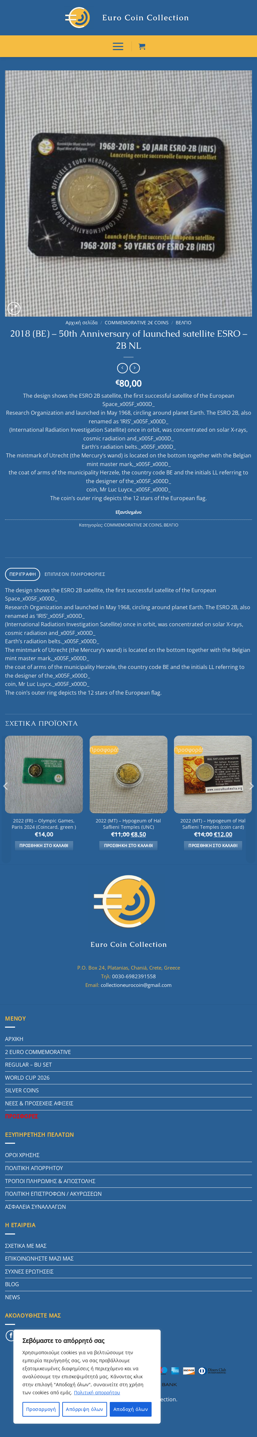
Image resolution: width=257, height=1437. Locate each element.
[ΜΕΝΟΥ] (117, 45)
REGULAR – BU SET (28, 1061)
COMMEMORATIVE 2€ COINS (137, 321)
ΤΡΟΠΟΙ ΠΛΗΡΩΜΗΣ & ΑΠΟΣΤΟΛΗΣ (50, 1178)
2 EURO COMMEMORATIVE (38, 1049)
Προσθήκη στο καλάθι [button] (44, 842)
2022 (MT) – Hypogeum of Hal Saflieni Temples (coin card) (213, 821)
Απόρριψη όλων (84, 1409)
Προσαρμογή (41, 1409)
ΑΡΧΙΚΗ (14, 1036)
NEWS (12, 1294)
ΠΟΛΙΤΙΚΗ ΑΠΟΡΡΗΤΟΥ (34, 1165)
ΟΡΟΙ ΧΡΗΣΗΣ (22, 1152)
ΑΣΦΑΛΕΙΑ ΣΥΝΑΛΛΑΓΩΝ (35, 1203)
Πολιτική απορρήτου (97, 1392)
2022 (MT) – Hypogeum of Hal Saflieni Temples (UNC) (128, 821)
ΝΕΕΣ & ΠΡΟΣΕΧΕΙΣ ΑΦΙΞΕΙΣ (39, 1100)
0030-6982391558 (134, 973)
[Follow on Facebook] (11, 1332)
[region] (87, 1377)
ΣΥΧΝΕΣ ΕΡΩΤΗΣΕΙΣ (29, 1268)
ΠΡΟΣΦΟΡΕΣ (21, 1113)
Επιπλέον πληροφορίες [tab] (70, 572)
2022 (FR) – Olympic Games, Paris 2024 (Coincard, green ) (44, 821)
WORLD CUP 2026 (27, 1074)
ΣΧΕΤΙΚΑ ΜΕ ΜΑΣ (26, 1242)
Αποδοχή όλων (130, 1409)
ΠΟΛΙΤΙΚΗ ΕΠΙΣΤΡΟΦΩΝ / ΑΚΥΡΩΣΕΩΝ (53, 1190)
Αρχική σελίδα (82, 321)
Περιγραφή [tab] (21, 572)
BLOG (12, 1281)
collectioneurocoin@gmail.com (136, 982)
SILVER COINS (22, 1087)
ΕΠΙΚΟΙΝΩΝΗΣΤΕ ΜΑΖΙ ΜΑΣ (39, 1255)
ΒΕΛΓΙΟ (183, 321)
